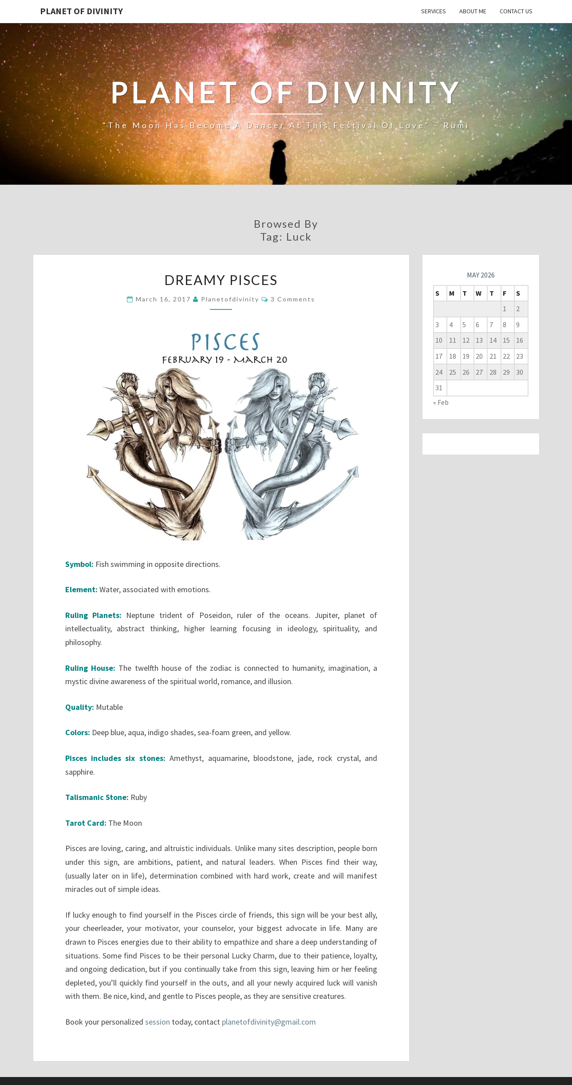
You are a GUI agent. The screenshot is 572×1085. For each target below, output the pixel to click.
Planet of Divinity (81, 10)
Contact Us (516, 11)
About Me (472, 11)
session (157, 1022)
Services (433, 11)
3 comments (293, 299)
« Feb (441, 402)
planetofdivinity (230, 299)
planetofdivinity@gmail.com (269, 1022)
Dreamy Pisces (221, 280)
